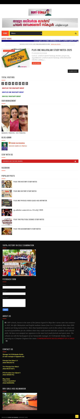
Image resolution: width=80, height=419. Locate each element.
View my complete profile (18, 146)
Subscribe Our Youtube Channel (40, 161)
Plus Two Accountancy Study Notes (27, 229)
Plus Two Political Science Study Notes (29, 219)
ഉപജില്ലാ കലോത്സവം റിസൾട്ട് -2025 (28, 210)
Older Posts (73, 71)
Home (5, 33)
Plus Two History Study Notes (25, 181)
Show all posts (55, 44)
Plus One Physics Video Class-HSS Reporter (30, 200)
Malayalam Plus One (9, 51)
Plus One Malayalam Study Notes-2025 (52, 50)
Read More (36, 63)
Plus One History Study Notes (25, 191)
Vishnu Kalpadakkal (18, 143)
